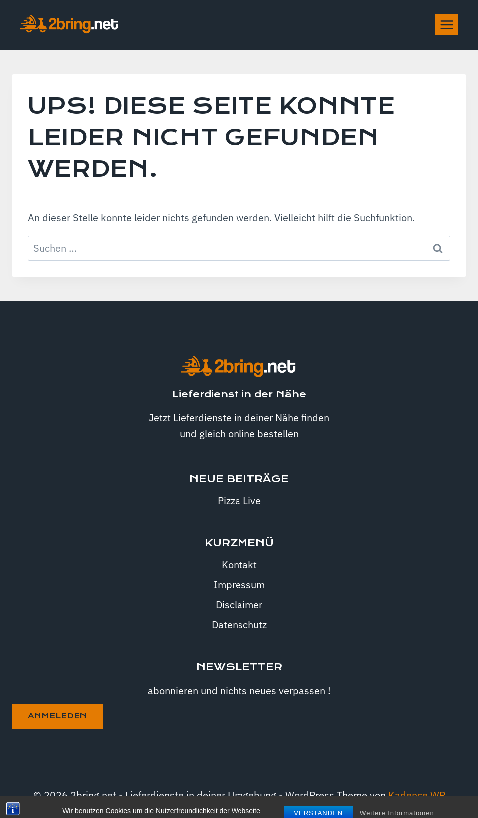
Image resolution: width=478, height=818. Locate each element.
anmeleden (57, 715)
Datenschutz (239, 624)
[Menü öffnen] (446, 24)
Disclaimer (239, 604)
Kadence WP (416, 795)
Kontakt (239, 564)
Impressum (239, 584)
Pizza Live (239, 500)
